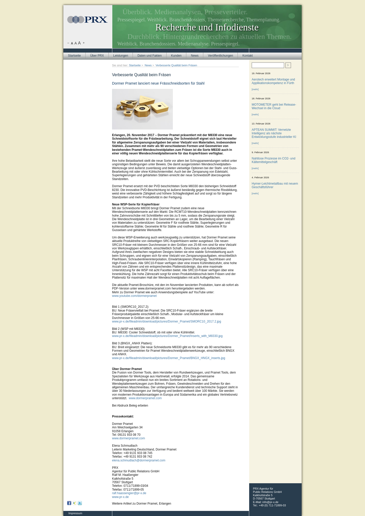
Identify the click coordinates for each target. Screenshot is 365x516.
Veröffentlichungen (220, 55)
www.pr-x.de (120, 497)
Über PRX (97, 55)
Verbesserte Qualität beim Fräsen (176, 65)
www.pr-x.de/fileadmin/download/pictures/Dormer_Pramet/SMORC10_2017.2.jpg (166, 321)
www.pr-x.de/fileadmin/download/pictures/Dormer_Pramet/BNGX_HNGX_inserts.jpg (168, 358)
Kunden (176, 55)
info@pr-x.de (270, 502)
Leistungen (120, 55)
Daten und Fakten (149, 55)
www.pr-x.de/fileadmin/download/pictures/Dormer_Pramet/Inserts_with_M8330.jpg (167, 336)
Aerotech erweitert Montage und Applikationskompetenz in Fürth (273, 81)
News (194, 55)
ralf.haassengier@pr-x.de (129, 493)
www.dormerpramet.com (145, 398)
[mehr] (255, 89)
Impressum (75, 513)
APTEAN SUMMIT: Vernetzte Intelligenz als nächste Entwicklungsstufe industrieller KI (274, 133)
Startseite (74, 55)
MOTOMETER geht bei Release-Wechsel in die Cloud (274, 106)
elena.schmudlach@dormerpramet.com (138, 460)
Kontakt (247, 55)
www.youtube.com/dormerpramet (134, 296)
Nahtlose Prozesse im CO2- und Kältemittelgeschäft (273, 160)
